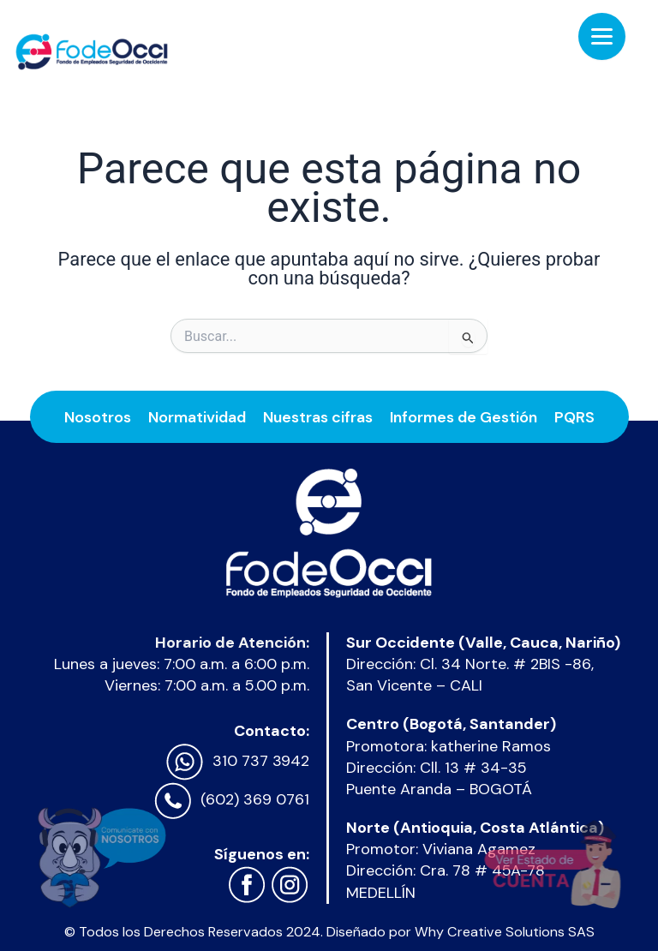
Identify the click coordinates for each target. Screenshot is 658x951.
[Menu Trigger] (601, 36)
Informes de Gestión (463, 414)
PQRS (574, 414)
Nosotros (97, 414)
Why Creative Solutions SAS (505, 932)
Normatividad (197, 414)
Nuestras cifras (318, 414)
